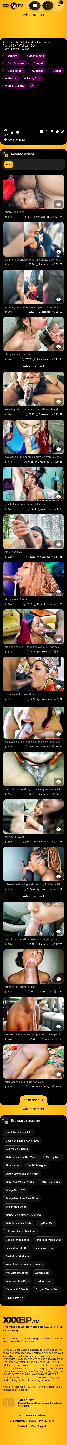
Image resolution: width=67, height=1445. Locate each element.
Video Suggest (38, 1426)
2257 (19, 1415)
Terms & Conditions (36, 1415)
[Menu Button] (35, 5)
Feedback (23, 1426)
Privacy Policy (46, 1420)
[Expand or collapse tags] (31, 86)
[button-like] (12, 132)
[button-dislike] (17, 132)
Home (6, 48)
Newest (15, 48)
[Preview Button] (58, 204)
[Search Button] (48, 5)
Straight (25, 48)
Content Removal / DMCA (23, 1420)
